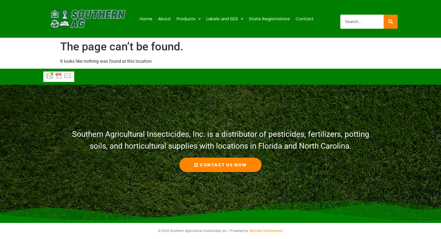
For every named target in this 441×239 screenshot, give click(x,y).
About (164, 19)
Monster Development (266, 231)
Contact (305, 19)
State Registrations (269, 19)
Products (189, 19)
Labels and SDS (224, 19)
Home (146, 19)
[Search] (391, 22)
